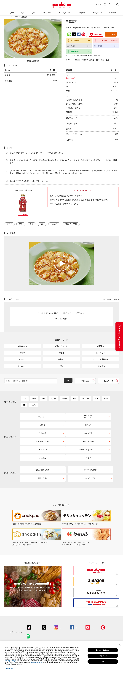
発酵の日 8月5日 (71, 224)
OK (103, 661)
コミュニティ (46, 11)
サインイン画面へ (61, 319)
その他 (33, 418)
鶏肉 (43, 411)
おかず (77, 59)
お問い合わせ (97, 11)
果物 (106, 411)
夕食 (31, 224)
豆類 (107, 59)
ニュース (11, 11)
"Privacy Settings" (10, 661)
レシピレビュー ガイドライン (110, 300)
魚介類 (53, 411)
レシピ (32, 11)
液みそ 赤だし (72, 78)
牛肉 (24, 411)
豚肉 (102, 59)
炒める (91, 59)
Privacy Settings (102, 650)
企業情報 (112, 11)
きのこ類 (85, 411)
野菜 (74, 411)
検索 (117, 4)
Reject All (103, 656)
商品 (22, 11)
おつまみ (54, 224)
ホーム (7, 17)
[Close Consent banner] (119, 644)
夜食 (42, 224)
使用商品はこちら (33, 61)
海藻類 (64, 411)
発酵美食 (81, 11)
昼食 (20, 224)
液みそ (9, 224)
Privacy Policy (9, 669)
